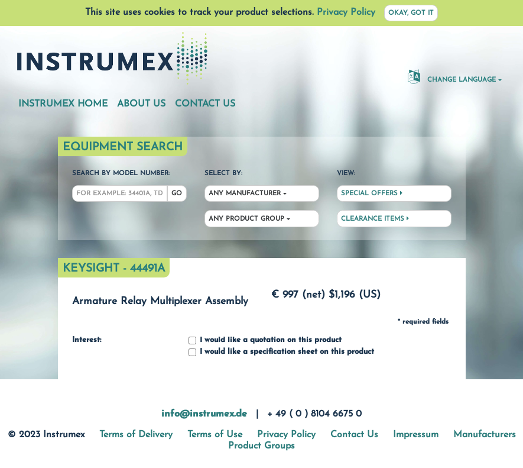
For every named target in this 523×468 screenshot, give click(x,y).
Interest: (86, 340)
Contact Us (205, 104)
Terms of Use (214, 435)
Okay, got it (411, 13)
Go (176, 194)
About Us (141, 104)
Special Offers (371, 193)
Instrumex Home (63, 104)
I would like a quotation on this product (265, 340)
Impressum (415, 435)
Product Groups (261, 446)
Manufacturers (484, 435)
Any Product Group (246, 219)
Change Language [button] (452, 76)
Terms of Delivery (136, 435)
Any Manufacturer (245, 194)
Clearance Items (375, 218)
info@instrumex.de (204, 414)
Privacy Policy (346, 12)
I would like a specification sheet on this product (281, 352)
